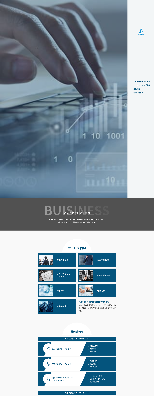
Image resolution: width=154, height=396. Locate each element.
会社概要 (135, 89)
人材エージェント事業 (140, 81)
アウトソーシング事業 (140, 85)
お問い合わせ (137, 93)
